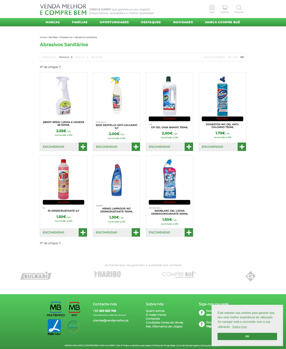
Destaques (151, 22)
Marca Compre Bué (222, 22)
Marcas (53, 22)
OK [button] (247, 336)
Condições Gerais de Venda (164, 322)
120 (235, 57)
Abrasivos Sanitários (86, 37)
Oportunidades (114, 22)
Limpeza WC (66, 37)
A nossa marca (156, 314)
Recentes (96, 57)
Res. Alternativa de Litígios (164, 326)
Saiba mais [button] (239, 326)
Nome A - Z (65, 57)
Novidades (183, 22)
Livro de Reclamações (188, 345)
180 (242, 57)
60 (229, 57)
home (43, 37)
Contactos (153, 318)
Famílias (80, 22)
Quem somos (155, 311)
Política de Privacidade (163, 345)
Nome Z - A (81, 57)
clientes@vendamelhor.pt (110, 320)
